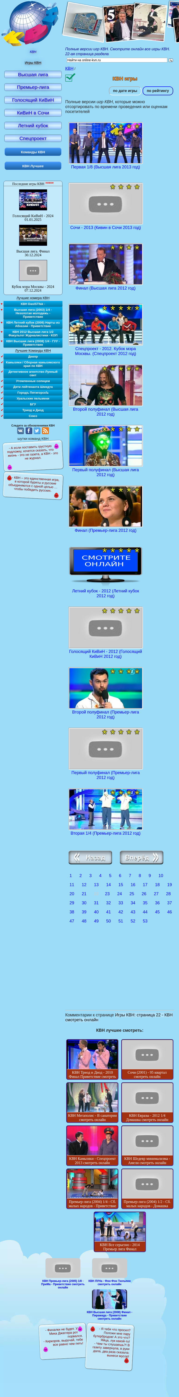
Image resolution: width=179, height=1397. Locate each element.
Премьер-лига (33, 87)
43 (133, 912)
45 (157, 912)
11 (71, 884)
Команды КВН (33, 152)
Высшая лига (33, 74)
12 (84, 884)
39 (84, 912)
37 (169, 903)
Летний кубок (33, 125)
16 (133, 884)
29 (71, 903)
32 (108, 903)
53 (145, 921)
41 (108, 912)
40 (96, 912)
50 (108, 921)
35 (145, 903)
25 (131, 893)
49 (96, 921)
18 (157, 884)
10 (160, 875)
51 (120, 921)
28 (168, 893)
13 (96, 884)
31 (96, 903)
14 (108, 884)
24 (119, 893)
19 (169, 884)
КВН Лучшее (33, 166)
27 (156, 893)
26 (144, 893)
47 (71, 921)
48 (84, 921)
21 (84, 893)
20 (71, 893)
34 (133, 903)
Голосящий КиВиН (33, 99)
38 (71, 912)
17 (145, 884)
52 (133, 921)
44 (145, 912)
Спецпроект (32, 138)
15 (120, 884)
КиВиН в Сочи (33, 112)
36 (157, 903)
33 (120, 903)
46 (169, 912)
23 (107, 893)
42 (120, 912)
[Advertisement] (119, 972)
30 (84, 903)
